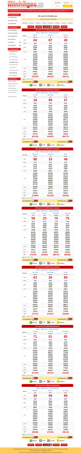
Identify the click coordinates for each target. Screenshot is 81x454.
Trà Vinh (66, 272)
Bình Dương (50, 272)
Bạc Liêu (65, 35)
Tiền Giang (35, 154)
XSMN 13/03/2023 (54, 92)
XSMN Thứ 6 (44, 270)
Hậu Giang (67, 213)
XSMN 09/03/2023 (54, 329)
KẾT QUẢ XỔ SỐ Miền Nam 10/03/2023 (47, 267)
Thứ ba (24, 36)
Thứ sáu (25, 273)
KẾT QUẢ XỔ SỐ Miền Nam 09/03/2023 (47, 326)
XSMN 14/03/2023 (54, 32)
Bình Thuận (66, 331)
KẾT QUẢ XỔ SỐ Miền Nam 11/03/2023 (47, 208)
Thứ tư (24, 391)
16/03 (64, 26)
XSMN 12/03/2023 (55, 151)
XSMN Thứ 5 (44, 329)
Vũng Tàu (50, 35)
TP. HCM (35, 95)
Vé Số (43, 85)
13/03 (38, 26)
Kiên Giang (50, 154)
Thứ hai (24, 95)
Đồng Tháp (50, 95)
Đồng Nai (35, 390)
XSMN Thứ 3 (44, 32)
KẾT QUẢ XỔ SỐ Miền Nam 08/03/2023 (47, 385)
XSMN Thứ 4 (44, 388)
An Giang (50, 331)
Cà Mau (65, 95)
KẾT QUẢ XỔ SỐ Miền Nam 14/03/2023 (47, 30)
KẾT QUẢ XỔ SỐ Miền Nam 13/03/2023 (47, 90)
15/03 (56, 26)
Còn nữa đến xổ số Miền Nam (48, 19)
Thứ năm (24, 332)
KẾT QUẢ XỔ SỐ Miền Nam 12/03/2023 (47, 149)
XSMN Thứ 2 (44, 92)
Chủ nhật (24, 155)
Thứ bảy (25, 214)
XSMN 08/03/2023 (54, 388)
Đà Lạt (65, 154)
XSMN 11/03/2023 (54, 210)
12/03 (31, 26)
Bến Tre (35, 35)
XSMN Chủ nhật (44, 151)
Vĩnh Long (35, 272)
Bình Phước (56, 213)
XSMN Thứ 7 (44, 210)
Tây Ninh (35, 331)
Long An (45, 213)
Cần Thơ (50, 390)
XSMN (38, 32)
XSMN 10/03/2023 (54, 270)
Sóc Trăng (65, 390)
